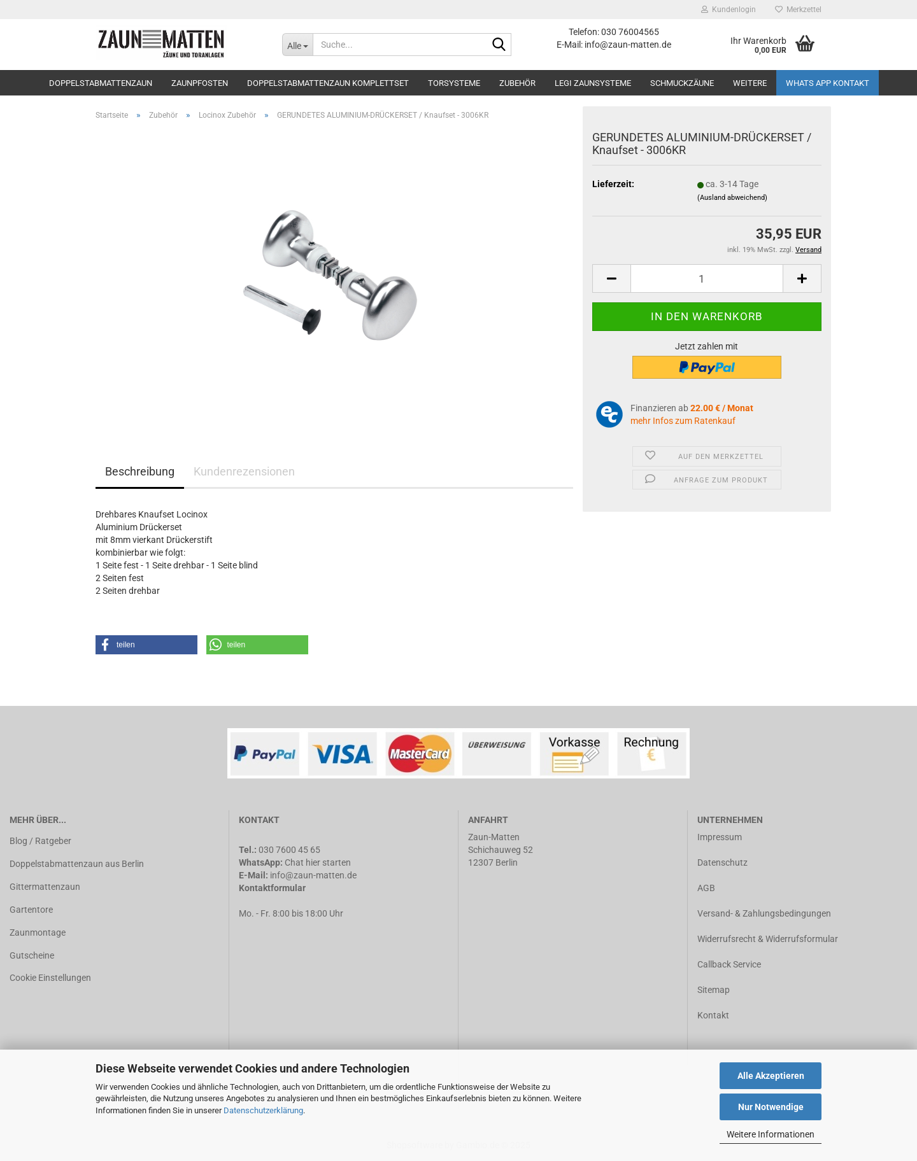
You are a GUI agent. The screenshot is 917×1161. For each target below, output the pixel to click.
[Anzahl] (706, 278)
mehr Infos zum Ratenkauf (683, 421)
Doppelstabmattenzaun (100, 83)
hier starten (328, 862)
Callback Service (729, 964)
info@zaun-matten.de (313, 875)
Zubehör (517, 83)
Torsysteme (454, 83)
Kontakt (713, 1015)
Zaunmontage (38, 932)
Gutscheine (32, 955)
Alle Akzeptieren (770, 1076)
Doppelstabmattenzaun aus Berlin (77, 864)
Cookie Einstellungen (50, 978)
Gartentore (31, 909)
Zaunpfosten (199, 83)
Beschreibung (139, 471)
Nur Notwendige (771, 1107)
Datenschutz (722, 862)
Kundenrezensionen (244, 471)
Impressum (719, 837)
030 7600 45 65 (289, 850)
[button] (146, 644)
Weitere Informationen (770, 1134)
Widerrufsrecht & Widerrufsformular (767, 939)
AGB (706, 888)
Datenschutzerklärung (263, 1110)
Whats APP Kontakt (827, 83)
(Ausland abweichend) (732, 198)
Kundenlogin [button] (728, 9)
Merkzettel (798, 9)
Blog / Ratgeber (40, 841)
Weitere (750, 83)
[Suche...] (297, 44)
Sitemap (713, 990)
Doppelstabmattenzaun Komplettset (328, 83)
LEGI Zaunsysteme (593, 83)
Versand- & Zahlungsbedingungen (764, 913)
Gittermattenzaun (45, 887)
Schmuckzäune (682, 83)
